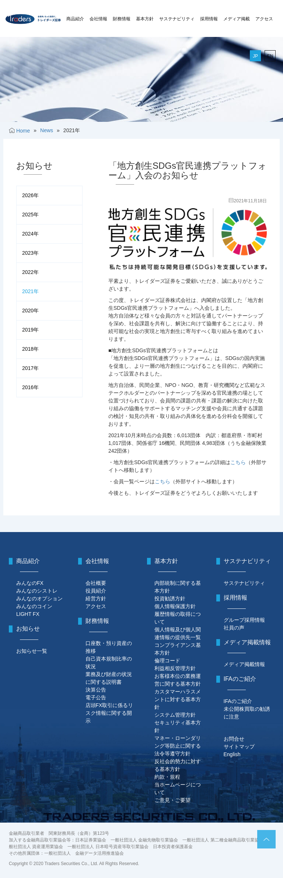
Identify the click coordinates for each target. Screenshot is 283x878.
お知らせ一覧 (31, 651)
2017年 (30, 368)
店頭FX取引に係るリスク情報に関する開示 (109, 713)
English (232, 754)
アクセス (264, 18)
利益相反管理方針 (175, 668)
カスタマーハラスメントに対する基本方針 (177, 699)
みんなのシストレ (36, 591)
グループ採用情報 (244, 620)
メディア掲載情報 (244, 664)
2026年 (30, 195)
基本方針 (145, 18)
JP (255, 56)
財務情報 (121, 18)
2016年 (30, 387)
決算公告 (95, 690)
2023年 (30, 253)
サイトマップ (239, 747)
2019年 (30, 330)
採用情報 (209, 18)
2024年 (30, 234)
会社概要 (95, 583)
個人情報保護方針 (175, 606)
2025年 (30, 214)
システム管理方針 (175, 715)
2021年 (30, 291)
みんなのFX (29, 583)
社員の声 (234, 628)
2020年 (30, 310)
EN (270, 56)
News (46, 130)
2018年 (30, 349)
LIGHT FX (27, 614)
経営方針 (95, 598)
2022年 (30, 272)
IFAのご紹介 (238, 701)
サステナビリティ (177, 18)
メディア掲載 (236, 18)
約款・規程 (167, 777)
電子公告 (95, 697)
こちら (238, 462)
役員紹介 (95, 591)
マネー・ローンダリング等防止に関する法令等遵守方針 (177, 746)
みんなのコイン (34, 606)
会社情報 (98, 18)
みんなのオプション (39, 598)
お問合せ (234, 739)
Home (23, 131)
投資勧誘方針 (169, 598)
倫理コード (167, 660)
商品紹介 (75, 18)
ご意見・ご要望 (172, 800)
